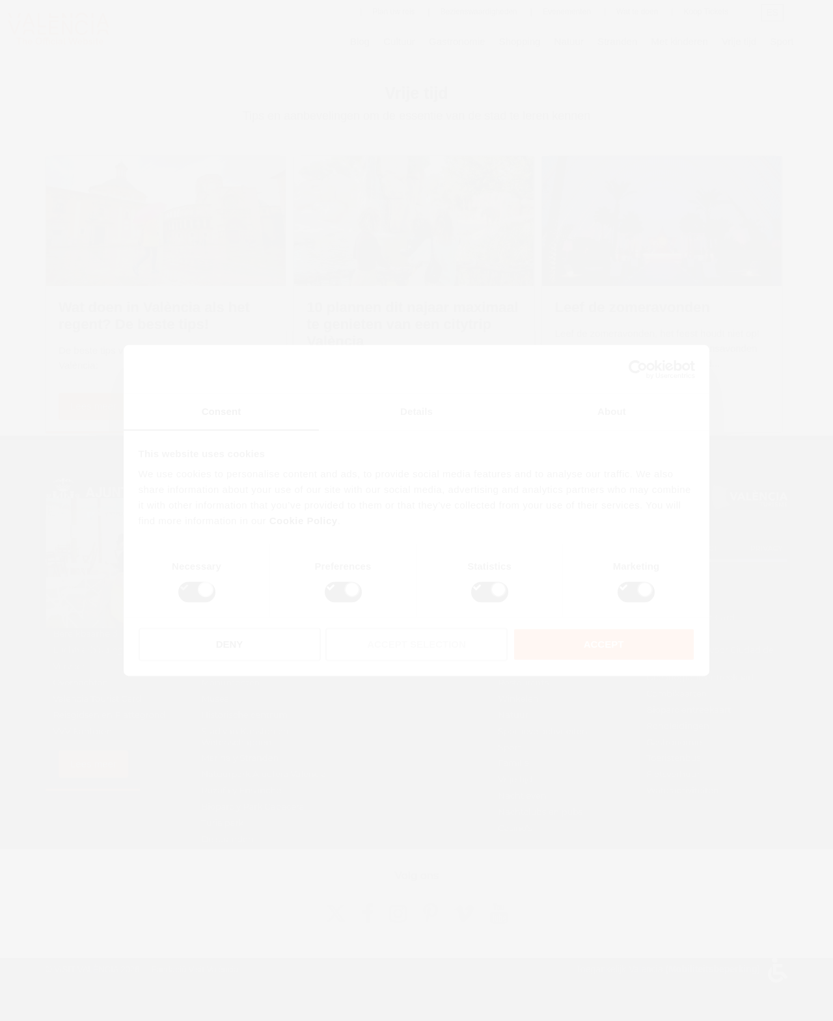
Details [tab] (416, 411)
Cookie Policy (303, 521)
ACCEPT (604, 644)
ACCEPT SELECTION (416, 644)
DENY (229, 644)
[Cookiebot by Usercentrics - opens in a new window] (638, 368)
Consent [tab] (221, 411)
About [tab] (611, 411)
